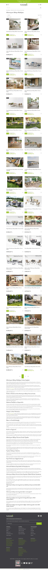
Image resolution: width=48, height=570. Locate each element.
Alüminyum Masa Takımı (21, 543)
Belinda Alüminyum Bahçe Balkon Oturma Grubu (32, 308)
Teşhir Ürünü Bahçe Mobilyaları (10, 540)
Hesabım (32, 529)
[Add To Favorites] (22, 35)
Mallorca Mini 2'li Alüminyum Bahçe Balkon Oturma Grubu (32, 269)
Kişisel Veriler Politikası (22, 533)
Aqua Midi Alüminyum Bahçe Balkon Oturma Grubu (32, 91)
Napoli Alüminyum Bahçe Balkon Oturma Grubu (14, 228)
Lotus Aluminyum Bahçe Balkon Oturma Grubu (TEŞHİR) (14, 170)
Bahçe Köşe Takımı (33, 539)
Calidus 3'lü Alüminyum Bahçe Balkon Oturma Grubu (14, 249)
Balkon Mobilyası (21, 548)
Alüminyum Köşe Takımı (34, 540)
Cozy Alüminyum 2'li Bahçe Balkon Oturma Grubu (14, 288)
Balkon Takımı (20, 554)
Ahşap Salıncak (8, 549)
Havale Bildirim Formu (9, 533)
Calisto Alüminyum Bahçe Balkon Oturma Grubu (13, 328)
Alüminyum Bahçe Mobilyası (9, 542)
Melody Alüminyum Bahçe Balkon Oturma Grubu (32, 347)
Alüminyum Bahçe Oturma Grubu (10, 481)
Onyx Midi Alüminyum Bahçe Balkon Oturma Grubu (14, 111)
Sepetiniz (32, 535)
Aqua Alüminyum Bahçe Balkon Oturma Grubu (14, 346)
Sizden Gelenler (8, 535)
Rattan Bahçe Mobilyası (9, 545)
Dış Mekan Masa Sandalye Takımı (23, 541)
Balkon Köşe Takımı (21, 552)
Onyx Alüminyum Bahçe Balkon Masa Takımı (32, 366)
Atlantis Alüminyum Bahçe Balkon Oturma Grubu (13, 131)
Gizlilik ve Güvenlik (21, 530)
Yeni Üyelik (32, 530)
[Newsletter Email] (24, 523)
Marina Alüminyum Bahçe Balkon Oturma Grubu (13, 308)
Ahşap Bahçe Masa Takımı (22, 542)
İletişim (7, 530)
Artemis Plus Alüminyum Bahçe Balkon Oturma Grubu (14, 150)
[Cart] (41, 4)
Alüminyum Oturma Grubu (20, 10)
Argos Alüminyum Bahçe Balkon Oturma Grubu (33, 149)
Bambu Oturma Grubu (9, 543)
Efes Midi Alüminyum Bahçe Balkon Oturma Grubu (32, 190)
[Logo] (23, 4)
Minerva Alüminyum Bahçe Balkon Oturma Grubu (32, 32)
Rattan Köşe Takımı (33, 541)
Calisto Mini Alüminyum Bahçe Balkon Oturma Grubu (14, 52)
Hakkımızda (8, 529)
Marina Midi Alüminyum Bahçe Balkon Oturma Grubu (33, 71)
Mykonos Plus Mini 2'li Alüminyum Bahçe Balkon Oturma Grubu (14, 269)
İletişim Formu (8, 532)
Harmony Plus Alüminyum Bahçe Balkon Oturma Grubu (32, 229)
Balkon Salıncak (20, 555)
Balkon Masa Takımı (21, 553)
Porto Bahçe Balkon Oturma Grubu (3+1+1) (32, 248)
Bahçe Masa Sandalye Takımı (22, 540)
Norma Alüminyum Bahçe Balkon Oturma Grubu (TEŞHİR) (13, 190)
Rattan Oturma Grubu (9, 544)
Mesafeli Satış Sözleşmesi (22, 529)
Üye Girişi (32, 532)
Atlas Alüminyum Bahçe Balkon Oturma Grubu (14, 31)
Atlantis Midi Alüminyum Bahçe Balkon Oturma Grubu (14, 71)
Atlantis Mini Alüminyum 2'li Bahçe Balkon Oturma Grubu (13, 209)
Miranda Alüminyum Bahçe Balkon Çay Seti (32, 287)
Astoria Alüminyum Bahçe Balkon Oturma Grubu (13, 367)
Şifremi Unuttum (33, 533)
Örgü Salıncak (8, 550)
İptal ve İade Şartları (21, 532)
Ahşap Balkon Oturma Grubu (22, 550)
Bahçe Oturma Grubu (9, 541)
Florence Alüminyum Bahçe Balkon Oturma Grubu (32, 111)
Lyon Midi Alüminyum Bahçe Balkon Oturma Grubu (32, 52)
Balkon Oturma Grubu (21, 549)
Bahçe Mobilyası (8, 539)
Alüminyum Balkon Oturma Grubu (23, 551)
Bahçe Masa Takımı (21, 539)
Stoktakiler (9, 15)
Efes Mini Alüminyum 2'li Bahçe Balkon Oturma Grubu (33, 209)
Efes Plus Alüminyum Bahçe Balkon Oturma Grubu (32, 131)
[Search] (24, 7)
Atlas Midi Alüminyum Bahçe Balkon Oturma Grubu (14, 91)
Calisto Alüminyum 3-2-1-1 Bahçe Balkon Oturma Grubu (32, 328)
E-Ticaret (22, 569)
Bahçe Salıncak (8, 548)
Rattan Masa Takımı (21, 544)
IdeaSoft (19, 569)
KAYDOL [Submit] (39, 523)
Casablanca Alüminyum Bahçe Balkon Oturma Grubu (33, 170)
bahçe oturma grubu (11, 388)
